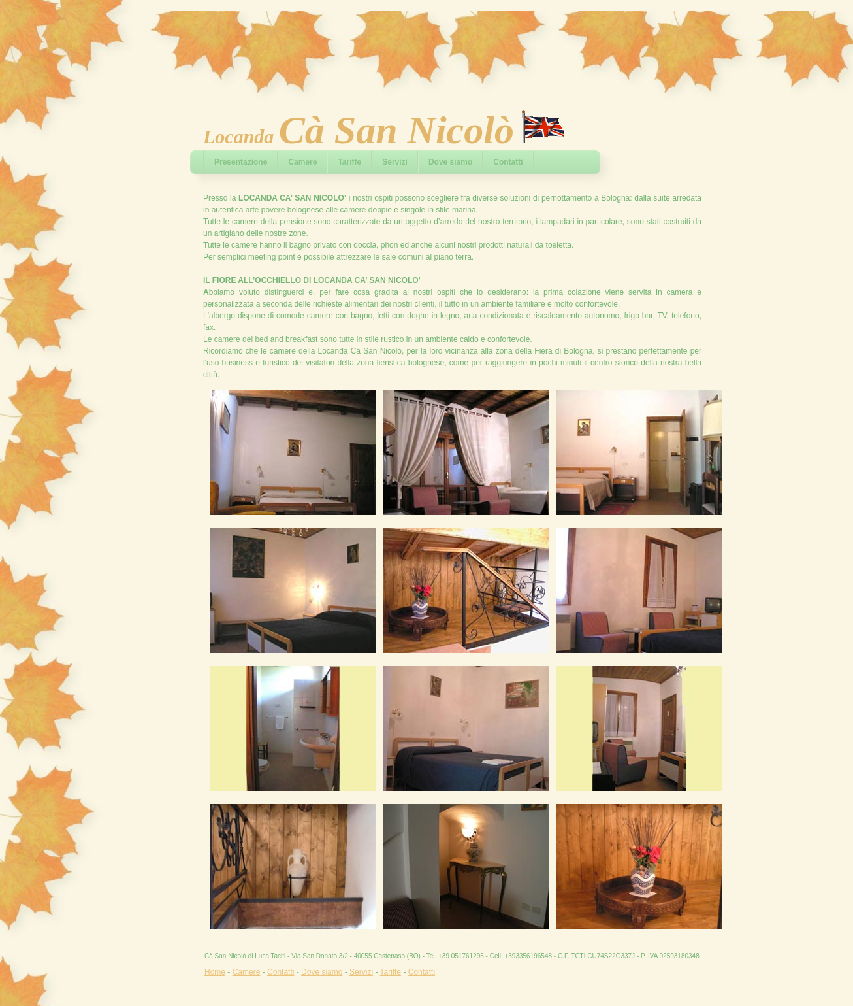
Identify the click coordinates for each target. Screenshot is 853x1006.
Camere (302, 162)
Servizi (395, 162)
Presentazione (240, 162)
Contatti (508, 162)
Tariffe (349, 162)
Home (214, 972)
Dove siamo (450, 162)
